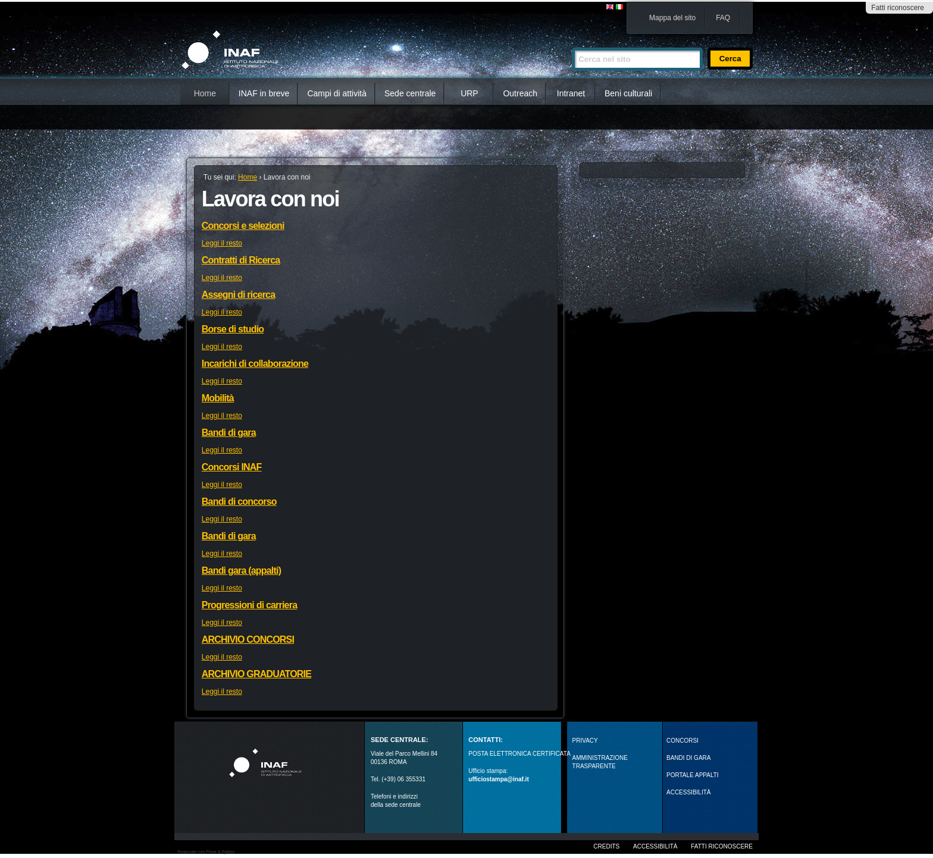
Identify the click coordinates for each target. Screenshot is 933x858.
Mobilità (218, 398)
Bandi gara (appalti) (241, 570)
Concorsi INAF (232, 467)
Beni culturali (628, 93)
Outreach (520, 93)
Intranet (571, 93)
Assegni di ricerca (238, 295)
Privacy (585, 740)
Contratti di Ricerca (241, 260)
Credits (606, 846)
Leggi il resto (222, 243)
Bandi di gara (229, 433)
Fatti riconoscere (897, 8)
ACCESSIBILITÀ (688, 792)
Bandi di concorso (239, 501)
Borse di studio (233, 329)
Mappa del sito (672, 18)
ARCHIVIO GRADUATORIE (256, 674)
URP (469, 93)
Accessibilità (655, 846)
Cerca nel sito (571, 42)
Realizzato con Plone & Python (205, 852)
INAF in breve (264, 93)
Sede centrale (410, 93)
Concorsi (682, 740)
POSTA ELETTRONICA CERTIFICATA (519, 753)
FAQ (723, 18)
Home (205, 93)
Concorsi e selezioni (243, 226)
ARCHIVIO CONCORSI (248, 639)
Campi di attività (337, 93)
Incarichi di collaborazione (255, 364)
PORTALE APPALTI (692, 775)
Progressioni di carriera (249, 605)
